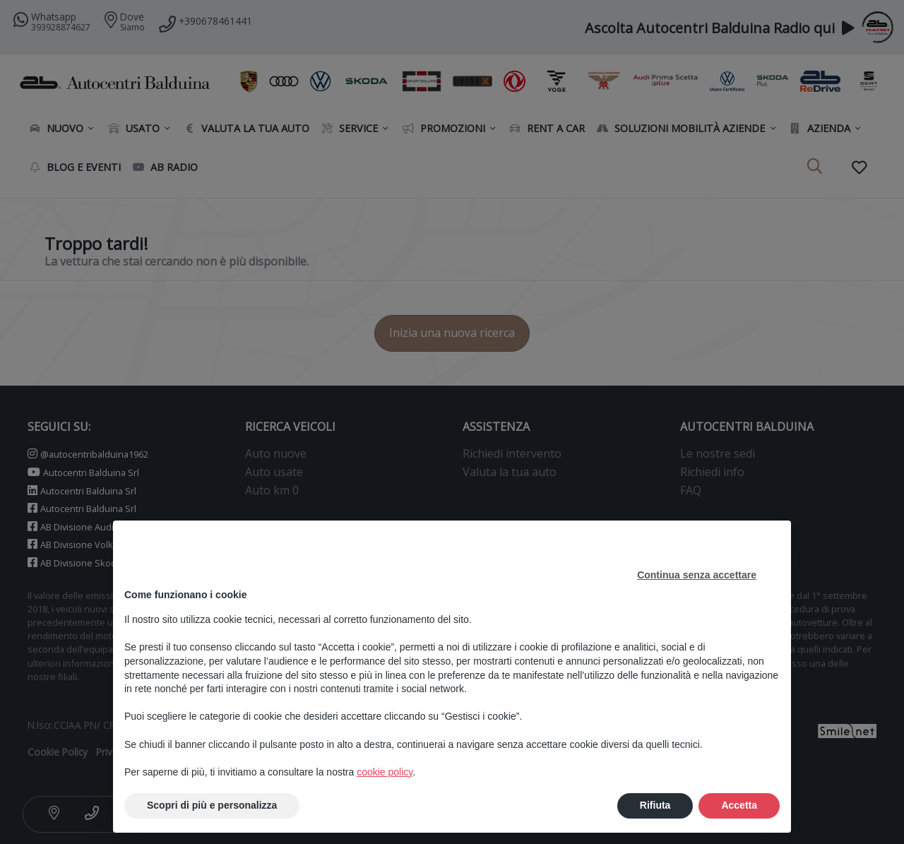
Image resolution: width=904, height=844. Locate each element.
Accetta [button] (739, 805)
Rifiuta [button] (655, 805)
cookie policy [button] (384, 772)
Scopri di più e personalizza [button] (212, 805)
